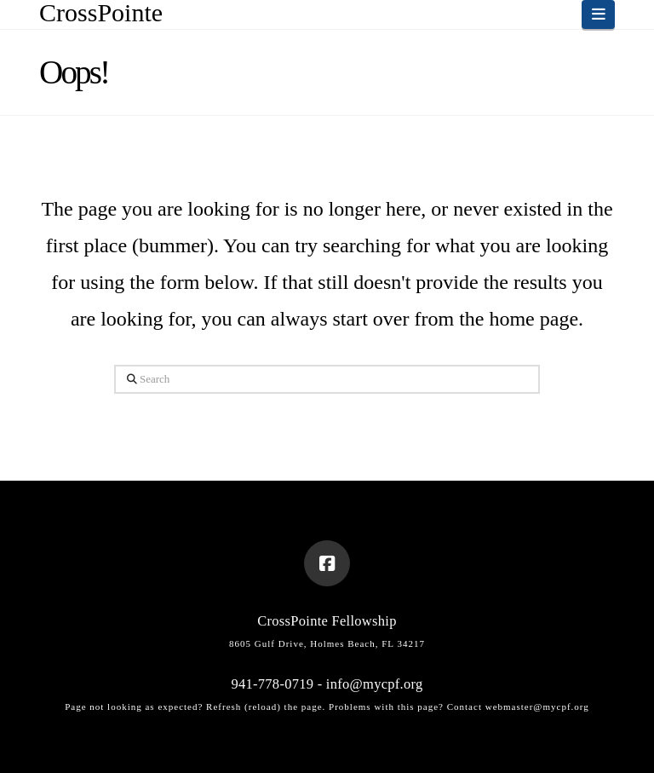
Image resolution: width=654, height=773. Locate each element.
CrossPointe (101, 13)
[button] (598, 14)
